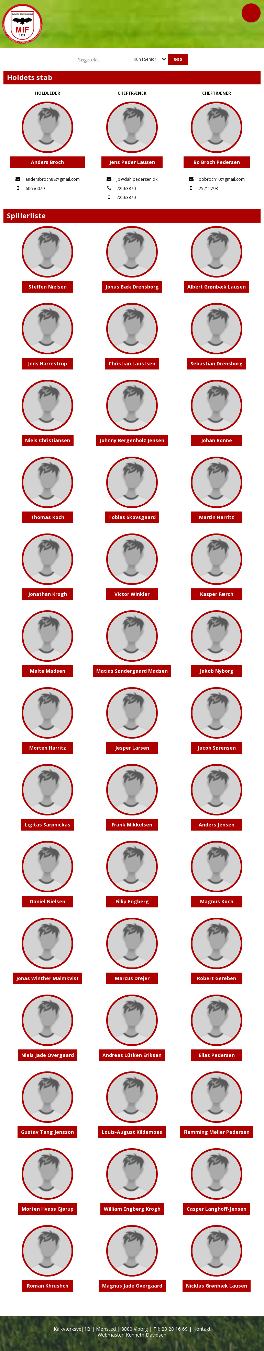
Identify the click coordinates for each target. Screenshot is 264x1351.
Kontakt (202, 1329)
